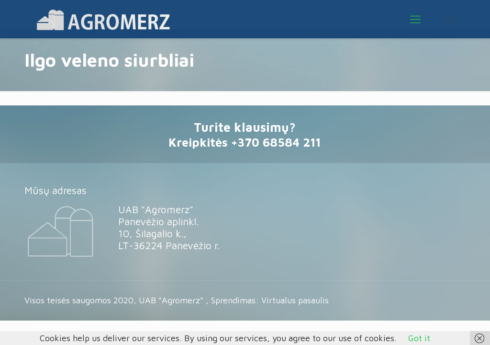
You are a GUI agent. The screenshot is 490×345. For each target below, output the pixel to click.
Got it (419, 338)
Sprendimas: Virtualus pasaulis (270, 300)
